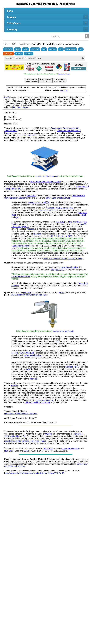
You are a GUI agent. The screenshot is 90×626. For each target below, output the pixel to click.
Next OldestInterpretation (60, 80)
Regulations (8, 53)
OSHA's (14, 386)
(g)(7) (17, 217)
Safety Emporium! (63, 74)
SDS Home (8, 49)
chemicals (31, 195)
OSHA (6, 97)
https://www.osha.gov (20, 107)
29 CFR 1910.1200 (27, 135)
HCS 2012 (59, 222)
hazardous (43, 210)
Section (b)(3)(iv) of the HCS (60, 208)
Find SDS (52, 49)
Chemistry (47, 29)
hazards (30, 229)
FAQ (44, 49)
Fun (61, 49)
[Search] (87, 36)
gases (61, 292)
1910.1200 (64, 90)
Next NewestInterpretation (31, 80)
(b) (24, 436)
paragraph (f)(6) (71, 367)
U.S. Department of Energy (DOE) (45, 181)
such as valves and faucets (63, 331)
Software (19, 53)
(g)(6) (83, 215)
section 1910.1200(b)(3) (39, 202)
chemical (53, 210)
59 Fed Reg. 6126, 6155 (61, 236)
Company (47, 16)
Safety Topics (47, 23)
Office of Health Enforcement (37, 402)
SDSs (26, 451)
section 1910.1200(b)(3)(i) (22, 353)
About (17, 49)
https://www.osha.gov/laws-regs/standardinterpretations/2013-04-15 (34, 473)
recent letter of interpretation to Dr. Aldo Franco (25, 441)
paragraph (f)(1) (57, 269)
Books (25, 49)
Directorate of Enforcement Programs (20, 414)
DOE (57, 341)
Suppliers (29, 53)
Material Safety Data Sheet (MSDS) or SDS (62, 258)
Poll (80, 49)
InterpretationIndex (46, 80)
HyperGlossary (70, 49)
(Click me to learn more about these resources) (23, 58)
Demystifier (35, 49)
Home (10, 10)
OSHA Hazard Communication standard (28, 295)
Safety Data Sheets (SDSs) (58, 198)
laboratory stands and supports (46, 176)
